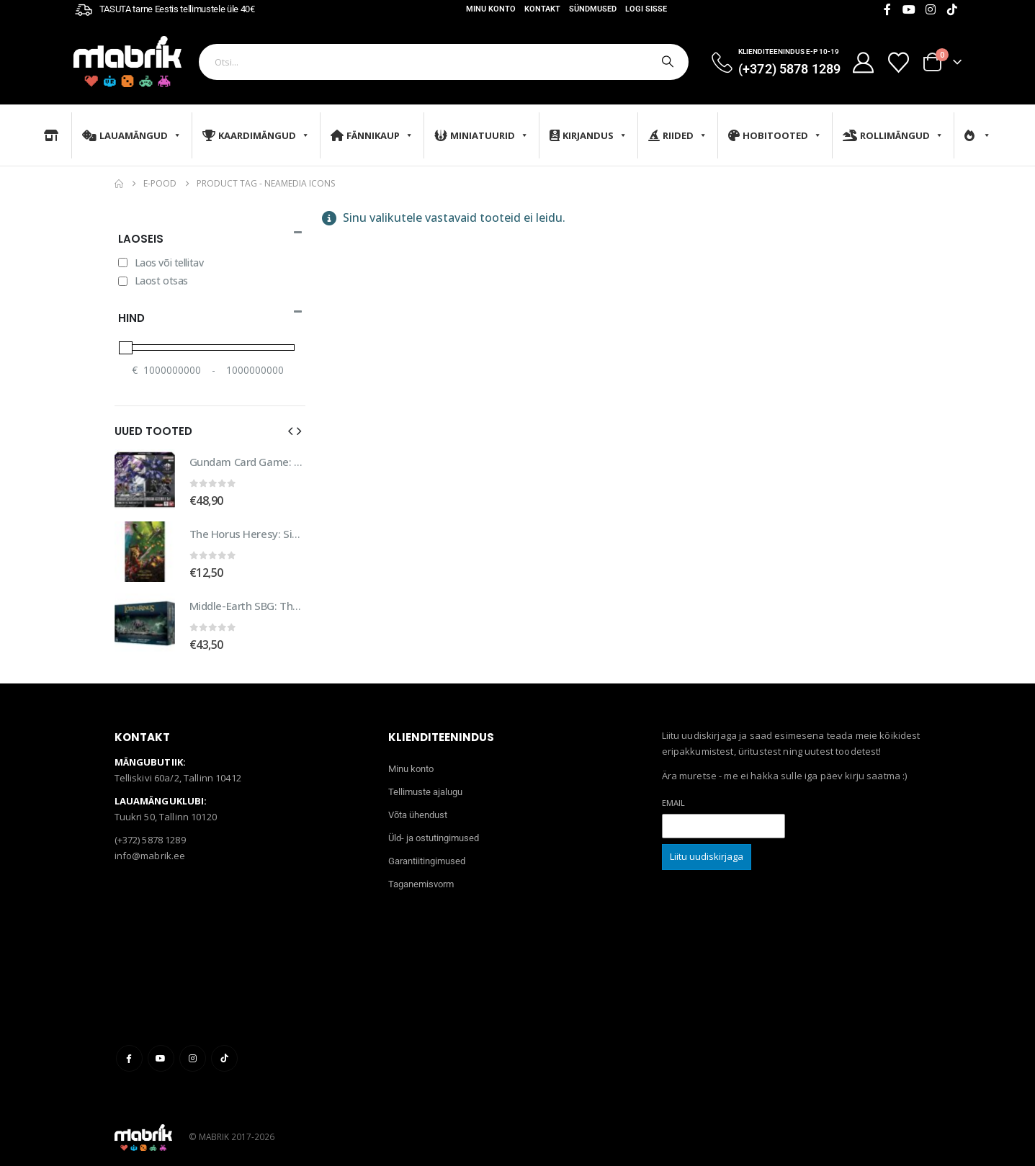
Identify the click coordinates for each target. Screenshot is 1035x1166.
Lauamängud (132, 135)
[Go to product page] (145, 479)
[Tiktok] (952, 9)
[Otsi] (666, 62)
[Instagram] (930, 9)
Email (673, 794)
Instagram (192, 1050)
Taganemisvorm (421, 876)
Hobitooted (775, 135)
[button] (290, 430)
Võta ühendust (417, 807)
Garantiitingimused (426, 853)
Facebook (129, 1050)
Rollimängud (893, 135)
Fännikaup (372, 135)
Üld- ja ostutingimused (433, 830)
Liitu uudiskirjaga (706, 848)
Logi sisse (646, 9)
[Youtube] (909, 9)
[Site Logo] (127, 61)
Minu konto (491, 9)
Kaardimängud (256, 135)
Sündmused (593, 9)
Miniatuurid (481, 135)
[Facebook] (887, 9)
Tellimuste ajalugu (425, 784)
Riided (677, 135)
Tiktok (224, 1050)
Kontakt (542, 9)
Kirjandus (588, 135)
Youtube (161, 1050)
